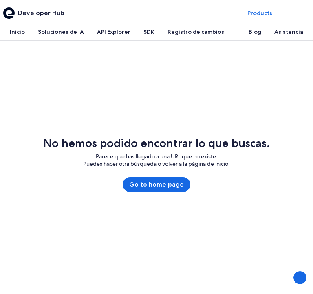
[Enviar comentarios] (299, 277)
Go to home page (156, 184)
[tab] (17, 32)
